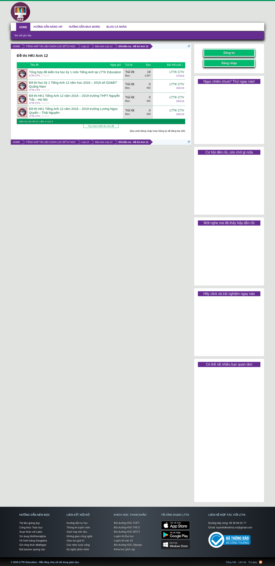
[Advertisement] (229, 112)
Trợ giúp (252, 562)
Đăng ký (229, 53)
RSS (260, 562)
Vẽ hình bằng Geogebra (33, 540)
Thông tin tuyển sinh (78, 527)
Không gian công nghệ (79, 536)
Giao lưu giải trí (75, 540)
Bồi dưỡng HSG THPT (127, 523)
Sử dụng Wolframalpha (32, 536)
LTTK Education (80, 559)
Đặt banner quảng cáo (32, 549)
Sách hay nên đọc (77, 531)
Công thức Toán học (31, 527)
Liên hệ (242, 562)
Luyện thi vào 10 (123, 540)
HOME (23, 27)
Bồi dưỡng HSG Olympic (128, 544)
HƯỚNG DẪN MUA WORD (84, 26)
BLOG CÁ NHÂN (117, 26)
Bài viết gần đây (23, 35)
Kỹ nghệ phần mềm (78, 549)
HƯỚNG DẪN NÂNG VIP (48, 26)
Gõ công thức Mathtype (32, 544)
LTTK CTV (34, 75)
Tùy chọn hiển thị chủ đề (101, 126)
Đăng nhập (229, 63)
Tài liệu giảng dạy (29, 523)
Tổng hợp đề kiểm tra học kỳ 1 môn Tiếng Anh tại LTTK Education (75, 72)
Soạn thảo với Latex (30, 531)
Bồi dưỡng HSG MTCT (127, 531)
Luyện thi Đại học (124, 536)
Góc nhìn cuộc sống (78, 544)
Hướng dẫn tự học (77, 523)
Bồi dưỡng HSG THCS (127, 527)
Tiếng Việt (231, 562)
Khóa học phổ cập (124, 549)
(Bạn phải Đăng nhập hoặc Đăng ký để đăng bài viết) (157, 131)
